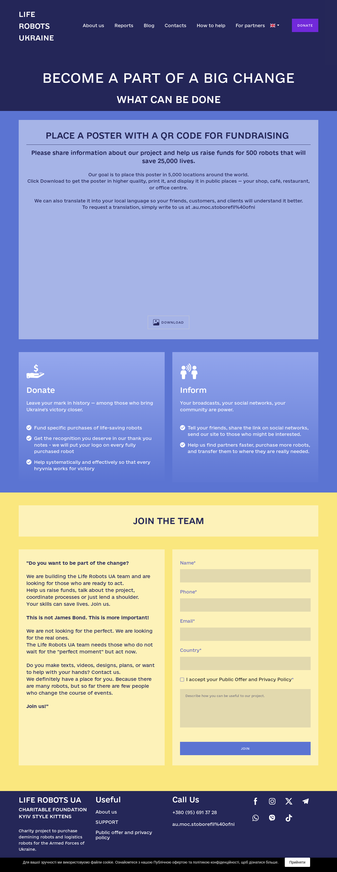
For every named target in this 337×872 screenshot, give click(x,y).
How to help (211, 25)
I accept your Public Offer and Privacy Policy (239, 679)
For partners (250, 25)
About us (93, 25)
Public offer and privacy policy (124, 835)
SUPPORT (107, 822)
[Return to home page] (53, 800)
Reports (123, 25)
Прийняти (297, 862)
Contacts (175, 25)
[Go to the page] (44, 25)
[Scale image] (168, 263)
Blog (149, 25)
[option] (272, 25)
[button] (305, 25)
